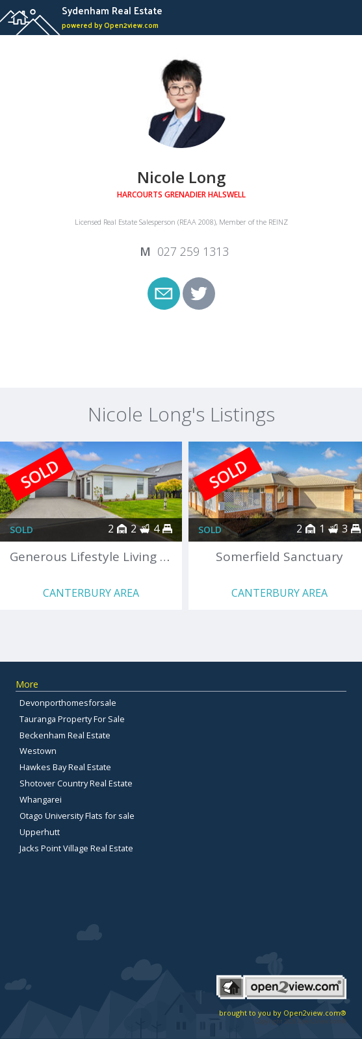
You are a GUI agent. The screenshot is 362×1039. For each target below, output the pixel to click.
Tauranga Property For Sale (72, 719)
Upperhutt (39, 832)
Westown (38, 751)
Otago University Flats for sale (77, 815)
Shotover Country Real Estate (76, 783)
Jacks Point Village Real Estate (76, 848)
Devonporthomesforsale (67, 702)
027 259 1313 (193, 251)
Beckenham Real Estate (64, 735)
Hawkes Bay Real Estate (65, 767)
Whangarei (40, 799)
